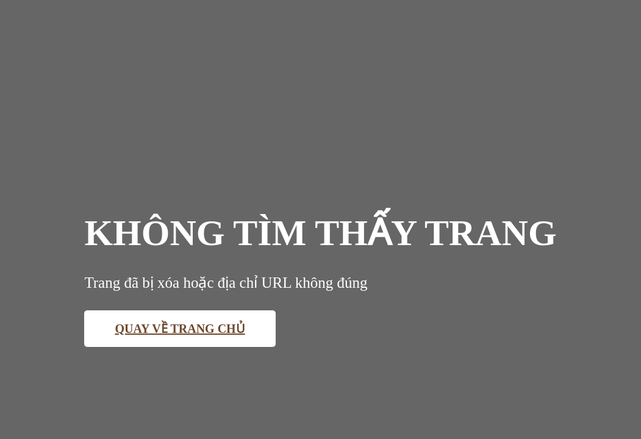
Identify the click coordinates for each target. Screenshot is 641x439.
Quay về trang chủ (180, 328)
